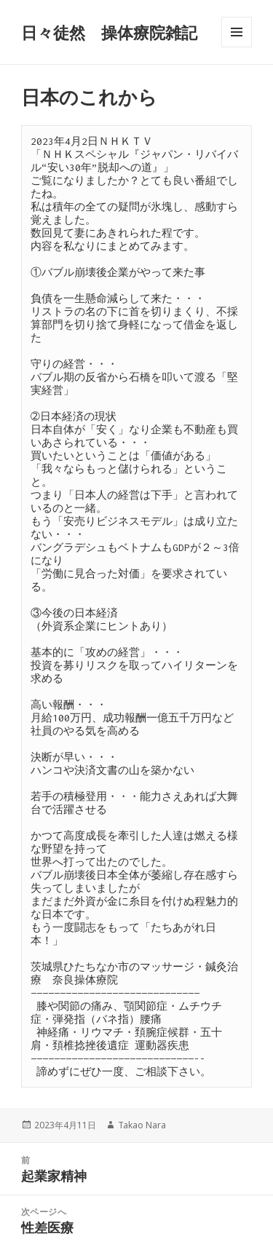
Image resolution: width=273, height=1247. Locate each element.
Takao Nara (142, 1125)
